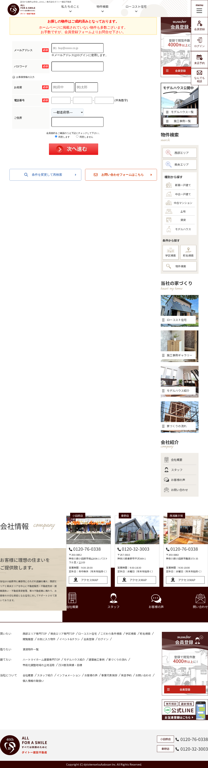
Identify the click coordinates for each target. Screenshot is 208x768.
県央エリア (177, 165)
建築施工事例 (97, 659)
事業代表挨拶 (109, 675)
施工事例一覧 (178, 121)
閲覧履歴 (28, 639)
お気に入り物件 (46, 639)
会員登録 (199, 26)
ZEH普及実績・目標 (70, 665)
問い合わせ (200, 601)
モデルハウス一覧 (180, 112)
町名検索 (188, 252)
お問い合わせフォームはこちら (119, 175)
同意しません (84, 137)
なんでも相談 (199, 77)
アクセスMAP (89, 580)
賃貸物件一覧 (31, 649)
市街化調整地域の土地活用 (38, 665)
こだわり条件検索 (111, 633)
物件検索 (102, 6)
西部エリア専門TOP (35, 633)
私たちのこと (70, 6)
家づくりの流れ (117, 659)
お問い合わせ (176, 489)
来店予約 (199, 60)
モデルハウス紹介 (74, 659)
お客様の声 (174, 479)
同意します (62, 137)
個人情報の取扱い (33, 681)
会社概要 (173, 459)
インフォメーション (69, 675)
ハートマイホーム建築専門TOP (41, 659)
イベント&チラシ (69, 639)
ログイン (199, 42)
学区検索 (170, 252)
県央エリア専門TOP (62, 633)
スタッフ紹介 (45, 675)
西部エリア (177, 153)
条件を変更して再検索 (43, 175)
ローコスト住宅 (136, 6)
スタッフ (173, 469)
